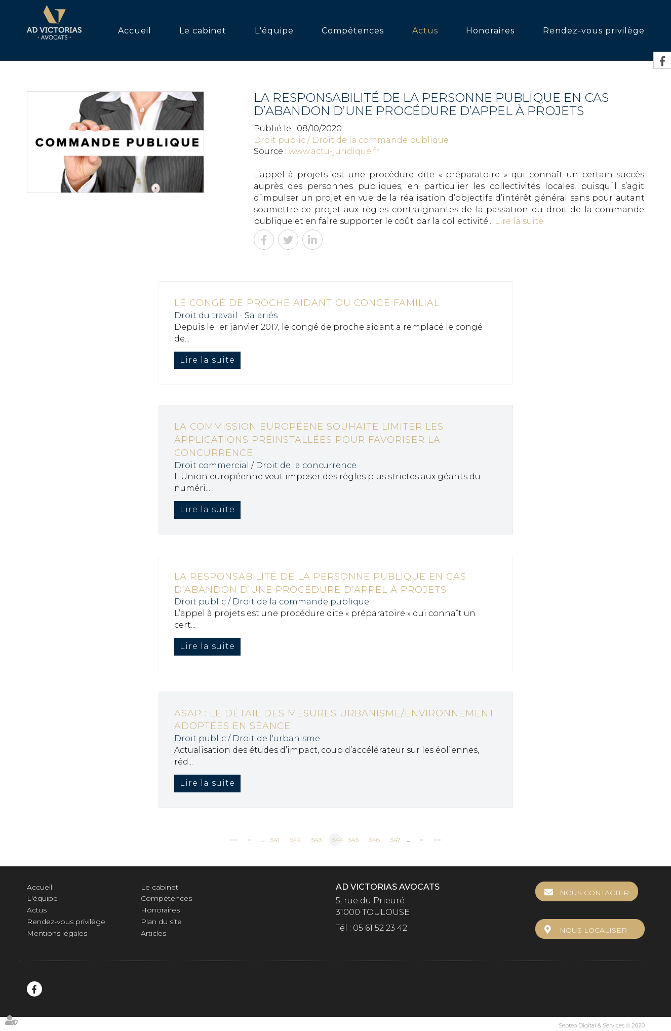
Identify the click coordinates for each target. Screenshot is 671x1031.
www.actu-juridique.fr (334, 151)
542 (295, 840)
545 (353, 840)
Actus (425, 30)
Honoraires (490, 30)
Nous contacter (601, 892)
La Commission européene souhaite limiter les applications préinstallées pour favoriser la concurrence (309, 439)
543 (316, 840)
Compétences (353, 30)
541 (275, 840)
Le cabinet (202, 30)
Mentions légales (57, 933)
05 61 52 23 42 (380, 928)
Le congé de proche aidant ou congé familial (307, 303)
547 (395, 840)
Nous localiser (600, 923)
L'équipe (274, 30)
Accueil (134, 30)
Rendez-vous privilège (594, 30)
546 (374, 840)
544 (336, 840)
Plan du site (161, 921)
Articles (153, 933)
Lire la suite (519, 221)
